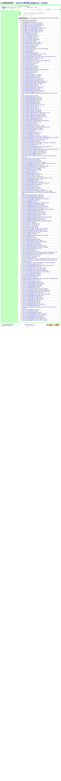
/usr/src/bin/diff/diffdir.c (28, 54)
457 (43, 262)
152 (41, 266)
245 (46, 152)
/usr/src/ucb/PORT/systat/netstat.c (30, 219)
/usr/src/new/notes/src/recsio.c (30, 157)
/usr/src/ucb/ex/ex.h (27, 224)
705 (39, 58)
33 (42, 127)
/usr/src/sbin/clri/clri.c (28, 178)
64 (45, 129)
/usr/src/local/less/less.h (28, 125)
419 (39, 79)
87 (37, 313)
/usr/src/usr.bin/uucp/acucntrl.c (30, 280)
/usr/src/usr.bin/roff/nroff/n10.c (30, 275)
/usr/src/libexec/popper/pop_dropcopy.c (32, 117)
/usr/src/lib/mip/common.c (29, 110)
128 (38, 233)
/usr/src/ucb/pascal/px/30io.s (29, 245)
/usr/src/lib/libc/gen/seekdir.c (29, 99)
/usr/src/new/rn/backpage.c (29, 168)
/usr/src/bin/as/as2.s (27, 46)
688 (22, 281)
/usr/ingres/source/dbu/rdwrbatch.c (31, 31)
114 (44, 200)
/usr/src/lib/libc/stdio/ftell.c (29, 108)
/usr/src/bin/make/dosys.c (28, 61)
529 (44, 92)
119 (43, 179)
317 (54, 254)
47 (42, 106)
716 (29, 281)
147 (40, 194)
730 (40, 139)
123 (41, 217)
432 (36, 46)
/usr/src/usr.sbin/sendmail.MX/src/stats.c (32, 316)
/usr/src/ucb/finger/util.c (28, 234)
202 (43, 95)
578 (40, 256)
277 (33, 53)
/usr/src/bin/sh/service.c (28, 65)
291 (42, 230)
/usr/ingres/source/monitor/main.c (30, 33)
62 (35, 133)
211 (50, 165)
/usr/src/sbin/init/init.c (28, 187)
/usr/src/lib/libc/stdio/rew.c (29, 109)
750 (41, 58)
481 (45, 56)
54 (37, 229)
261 (53, 157)
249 (43, 148)
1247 (38, 136)
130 (38, 44)
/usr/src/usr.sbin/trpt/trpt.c (29, 320)
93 (47, 129)
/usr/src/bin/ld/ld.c (27, 58)
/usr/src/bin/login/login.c (28, 59)
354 (36, 226)
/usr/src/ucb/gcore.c (27, 237)
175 (43, 160)
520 (42, 92)
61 (41, 32)
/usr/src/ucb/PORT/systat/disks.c (30, 212)
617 (37, 48)
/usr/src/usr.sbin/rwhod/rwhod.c (30, 314)
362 (47, 293)
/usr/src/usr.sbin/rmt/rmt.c (29, 313)
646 (39, 302)
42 (37, 97)
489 (35, 256)
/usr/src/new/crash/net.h (28, 147)
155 (46, 194)
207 (45, 95)
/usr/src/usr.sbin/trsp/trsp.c (29, 322)
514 (39, 92)
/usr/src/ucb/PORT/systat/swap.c (30, 221)
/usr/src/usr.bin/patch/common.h (30, 266)
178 (39, 311)
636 (47, 138)
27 (40, 106)
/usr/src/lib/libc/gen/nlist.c (29, 97)
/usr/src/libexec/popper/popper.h (30, 119)
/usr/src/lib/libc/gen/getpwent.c (30, 93)
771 (38, 46)
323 (27, 262)
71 (41, 82)
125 (46, 209)
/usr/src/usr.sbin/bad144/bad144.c (30, 292)
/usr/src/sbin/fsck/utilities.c (29, 185)
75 (41, 149)
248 (40, 230)
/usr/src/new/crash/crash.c (29, 144)
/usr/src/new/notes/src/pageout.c (30, 156)
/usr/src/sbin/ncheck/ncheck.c (29, 190)
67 (34, 66)
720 (46, 208)
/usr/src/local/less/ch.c (28, 123)
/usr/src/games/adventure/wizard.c (31, 82)
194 (35, 76)
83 (36, 35)
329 (40, 242)
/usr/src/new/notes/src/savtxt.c (30, 161)
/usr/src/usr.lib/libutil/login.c (29, 286)
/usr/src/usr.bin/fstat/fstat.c (29, 260)
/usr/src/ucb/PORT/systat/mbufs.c (30, 217)
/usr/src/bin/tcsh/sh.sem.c (28, 72)
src (21, 3)
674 (51, 255)
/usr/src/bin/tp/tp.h (27, 75)
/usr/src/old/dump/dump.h (29, 174)
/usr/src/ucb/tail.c (27, 253)
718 (44, 208)
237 (48, 157)
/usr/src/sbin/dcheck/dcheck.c (29, 179)
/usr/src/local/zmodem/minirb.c (30, 134)
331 (56, 254)
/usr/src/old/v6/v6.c (27, 177)
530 (39, 59)
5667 (57, 139)
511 (38, 256)
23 (40, 101)
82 (42, 80)
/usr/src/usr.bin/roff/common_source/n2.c (32, 271)
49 (39, 103)
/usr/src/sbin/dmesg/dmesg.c (29, 181)
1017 (48, 193)
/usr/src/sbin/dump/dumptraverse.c (31, 183)
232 (43, 254)
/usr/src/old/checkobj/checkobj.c (30, 172)
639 (34, 58)
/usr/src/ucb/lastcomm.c (28, 239)
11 (40, 88)
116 (46, 200)
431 (31, 262)
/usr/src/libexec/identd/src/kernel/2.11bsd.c (33, 114)
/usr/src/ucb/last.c (27, 238)
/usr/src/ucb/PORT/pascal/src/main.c (31, 207)
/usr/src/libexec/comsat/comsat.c (30, 112)
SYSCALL (28, 7)
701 (37, 72)
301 (41, 123)
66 (40, 27)
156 (40, 250)
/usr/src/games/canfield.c (28, 86)
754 (40, 281)
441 (35, 262)
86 (38, 148)
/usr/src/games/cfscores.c (28, 87)
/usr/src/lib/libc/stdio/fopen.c (29, 104)
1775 (55, 58)
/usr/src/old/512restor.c (28, 169)
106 (38, 170)
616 (40, 193)
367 (38, 189)
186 (45, 165)
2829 (49, 139)
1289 (49, 58)
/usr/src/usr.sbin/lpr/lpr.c (28, 302)
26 (40, 129)
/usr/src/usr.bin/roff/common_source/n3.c (32, 272)
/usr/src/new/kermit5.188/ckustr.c (30, 149)
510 (32, 255)
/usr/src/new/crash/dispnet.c (29, 146)
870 (39, 169)
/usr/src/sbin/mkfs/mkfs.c (28, 189)
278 (51, 95)
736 (35, 281)
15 (42, 26)
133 (38, 320)
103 (37, 59)
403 (43, 196)
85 (37, 41)
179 (39, 45)
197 (45, 216)
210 (43, 232)
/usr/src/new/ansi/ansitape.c (29, 143)
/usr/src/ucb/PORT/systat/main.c (30, 216)
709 (30, 263)
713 (27, 281)
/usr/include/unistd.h (27, 23)
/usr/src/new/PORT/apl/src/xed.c (30, 142)
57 (39, 168)
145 (44, 219)
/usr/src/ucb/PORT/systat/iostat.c (30, 215)
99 (42, 212)
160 (37, 65)
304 (54, 95)
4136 (50, 151)
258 (43, 221)
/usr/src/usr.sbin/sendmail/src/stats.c (31, 319)
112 (36, 123)
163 (43, 216)
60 (44, 106)
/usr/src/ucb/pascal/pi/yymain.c (30, 243)
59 (41, 292)
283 (50, 264)
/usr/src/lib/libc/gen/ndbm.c (29, 95)
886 (35, 236)
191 (47, 264)
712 (45, 193)
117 (36, 44)
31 (39, 78)
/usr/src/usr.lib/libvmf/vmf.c (29, 289)
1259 (41, 121)
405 (40, 233)
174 (40, 148)
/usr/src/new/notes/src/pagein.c (30, 153)
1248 (38, 307)
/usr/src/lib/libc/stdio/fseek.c (29, 106)
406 (39, 186)
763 (22, 310)
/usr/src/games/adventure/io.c (29, 79)
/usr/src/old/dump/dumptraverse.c (30, 176)
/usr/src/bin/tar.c (26, 67)
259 (39, 305)
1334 (45, 50)
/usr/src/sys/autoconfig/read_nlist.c (31, 200)
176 (41, 164)
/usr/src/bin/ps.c (26, 62)
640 (48, 223)
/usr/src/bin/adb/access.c (28, 35)
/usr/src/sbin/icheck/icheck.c (29, 186)
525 (53, 309)
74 (40, 80)
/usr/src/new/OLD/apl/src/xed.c (30, 139)
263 (42, 301)
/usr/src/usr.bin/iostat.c (28, 264)
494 (28, 255)
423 (37, 62)
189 (22, 195)
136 (42, 88)
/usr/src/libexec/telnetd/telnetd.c (30, 121)
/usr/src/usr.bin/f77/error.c (29, 258)
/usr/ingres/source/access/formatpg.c (31, 26)
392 (37, 54)
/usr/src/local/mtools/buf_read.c (30, 127)
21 (38, 101)
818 (42, 62)
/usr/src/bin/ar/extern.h (28, 42)
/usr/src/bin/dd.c (26, 52)
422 (41, 186)
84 (41, 298)
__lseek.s (43, 3)
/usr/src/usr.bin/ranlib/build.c (29, 267)
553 (34, 255)
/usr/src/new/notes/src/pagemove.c (31, 155)
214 (42, 131)
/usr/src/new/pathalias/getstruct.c (30, 165)
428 (29, 262)
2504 (47, 122)
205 (48, 185)
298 (46, 254)
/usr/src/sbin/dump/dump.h (29, 182)
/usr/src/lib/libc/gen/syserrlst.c (30, 100)
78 (42, 29)
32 (41, 89)
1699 (46, 139)
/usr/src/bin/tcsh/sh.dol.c (28, 70)
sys (37, 3)
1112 (43, 139)
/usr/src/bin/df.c (26, 53)
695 (42, 208)
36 (39, 153)
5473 (57, 151)
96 (44, 168)
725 (38, 135)
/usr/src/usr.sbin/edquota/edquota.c (31, 293)
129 (46, 237)
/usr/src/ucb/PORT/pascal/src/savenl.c (31, 209)
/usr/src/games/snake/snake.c (29, 92)
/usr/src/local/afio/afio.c (28, 122)
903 (41, 169)
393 (39, 177)
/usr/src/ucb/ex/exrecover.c (29, 233)
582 (37, 57)
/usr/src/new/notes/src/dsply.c (29, 152)
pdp (33, 3)
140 (36, 63)
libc (29, 3)
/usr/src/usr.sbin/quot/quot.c (29, 311)
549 (45, 233)
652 (36, 58)
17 (38, 168)
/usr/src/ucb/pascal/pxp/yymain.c (30, 249)
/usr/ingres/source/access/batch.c (30, 24)
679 (43, 193)
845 (43, 58)
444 (37, 262)
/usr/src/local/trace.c (27, 133)
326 (35, 57)
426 (33, 256)
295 (52, 179)
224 (40, 254)
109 (42, 31)
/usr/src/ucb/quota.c (27, 251)
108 (33, 67)
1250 (46, 58)
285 (52, 165)
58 (33, 57)
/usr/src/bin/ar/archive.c (28, 40)
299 (33, 52)
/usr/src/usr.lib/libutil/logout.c (29, 288)
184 (40, 220)
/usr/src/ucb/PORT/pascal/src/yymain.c (32, 211)
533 (24, 263)
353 (22, 255)
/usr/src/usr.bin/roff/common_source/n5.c (32, 273)
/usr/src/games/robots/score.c (29, 91)
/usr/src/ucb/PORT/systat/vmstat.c (30, 223)
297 (37, 290)
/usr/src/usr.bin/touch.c (28, 279)
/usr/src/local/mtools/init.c (29, 130)
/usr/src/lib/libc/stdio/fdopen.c (30, 103)
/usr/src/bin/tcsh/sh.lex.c (28, 71)
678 (56, 280)
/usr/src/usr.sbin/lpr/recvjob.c (29, 305)
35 (40, 156)
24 (33, 74)
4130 (47, 151)
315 (38, 130)
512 (54, 262)
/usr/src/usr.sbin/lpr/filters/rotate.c (30, 296)
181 (46, 118)
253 (39, 285)
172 (41, 160)
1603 (46, 71)
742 (46, 144)
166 (49, 194)
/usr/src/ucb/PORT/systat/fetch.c (30, 213)
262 (40, 93)
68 (35, 23)
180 (43, 152)
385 (47, 230)
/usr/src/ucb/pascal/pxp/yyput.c (30, 250)
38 (41, 153)
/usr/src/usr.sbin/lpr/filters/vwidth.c (31, 301)
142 (39, 303)
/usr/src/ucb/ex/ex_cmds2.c (29, 225)
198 (41, 33)
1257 (36, 67)
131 (39, 37)
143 (38, 194)
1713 (52, 58)
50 (43, 199)
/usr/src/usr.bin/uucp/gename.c (30, 283)
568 (43, 84)
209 (42, 157)
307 (48, 254)
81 (36, 237)
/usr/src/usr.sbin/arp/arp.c (28, 290)
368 (35, 224)
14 (37, 258)
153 (40, 134)
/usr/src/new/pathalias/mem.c (29, 166)
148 (45, 213)
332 (22, 96)
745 (37, 70)
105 (43, 166)
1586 (40, 71)
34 (42, 83)
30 (37, 69)
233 (43, 116)
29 (40, 83)
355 (39, 190)
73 (34, 75)
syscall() (39, 10)
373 (36, 177)
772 (49, 144)
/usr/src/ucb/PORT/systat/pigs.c (30, 220)
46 (39, 105)
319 (47, 148)
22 (39, 164)
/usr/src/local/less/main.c (28, 126)
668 (49, 255)
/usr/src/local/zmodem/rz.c (29, 135)
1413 (37, 71)
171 (41, 119)
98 (43, 292)
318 (40, 130)
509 (52, 262)
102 (43, 213)
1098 (51, 193)
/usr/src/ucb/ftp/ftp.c (27, 236)
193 (39, 289)
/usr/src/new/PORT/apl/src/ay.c (30, 140)
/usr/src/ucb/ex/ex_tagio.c (29, 229)
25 (39, 99)
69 (36, 39)
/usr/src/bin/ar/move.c (28, 44)
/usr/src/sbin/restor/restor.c (29, 193)
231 (35, 62)
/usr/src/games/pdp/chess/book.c (30, 89)
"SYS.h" (28, 6)
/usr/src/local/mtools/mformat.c (30, 131)
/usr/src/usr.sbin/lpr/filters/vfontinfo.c (31, 300)
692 (40, 144)
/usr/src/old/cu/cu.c (27, 173)
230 (38, 230)
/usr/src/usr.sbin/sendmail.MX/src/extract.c (33, 315)
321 (37, 40)
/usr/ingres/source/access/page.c (30, 27)
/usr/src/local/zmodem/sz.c (29, 136)
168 (37, 45)
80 (41, 118)
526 (40, 84)
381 (40, 189)
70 (40, 181)
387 (37, 228)
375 (46, 309)
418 (43, 56)
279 (45, 148)
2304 (45, 122)
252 (51, 260)
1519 (40, 86)
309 (50, 254)
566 (39, 62)
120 (36, 37)
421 (44, 207)
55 (40, 165)
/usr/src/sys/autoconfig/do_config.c (31, 199)
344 (26, 159)
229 (41, 116)
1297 (55, 144)
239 (49, 95)
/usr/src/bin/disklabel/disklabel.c (30, 56)
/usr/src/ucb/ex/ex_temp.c (29, 230)
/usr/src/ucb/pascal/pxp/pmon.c (30, 247)
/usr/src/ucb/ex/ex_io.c (28, 226)
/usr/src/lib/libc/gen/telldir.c (29, 101)
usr (17, 3)
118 (41, 237)
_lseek (3, 8)
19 (39, 166)
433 (47, 273)
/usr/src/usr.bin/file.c (27, 259)
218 (42, 293)
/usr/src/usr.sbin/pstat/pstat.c (29, 309)
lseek (31, 7)
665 (54, 280)
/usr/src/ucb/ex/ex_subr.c (28, 228)
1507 (38, 86)
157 (45, 322)
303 (45, 230)
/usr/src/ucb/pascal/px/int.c (29, 246)
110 (44, 117)
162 (46, 211)
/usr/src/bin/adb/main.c (28, 36)
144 (43, 249)
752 (47, 233)
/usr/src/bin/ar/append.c (28, 39)
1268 (52, 144)
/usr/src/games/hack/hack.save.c (30, 88)
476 (49, 262)
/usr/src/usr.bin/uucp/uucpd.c (29, 285)
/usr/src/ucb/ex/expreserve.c (29, 232)
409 (40, 163)
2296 (42, 122)
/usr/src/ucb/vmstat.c (27, 254)
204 (41, 24)
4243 (54, 151)
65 (36, 36)
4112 (45, 151)
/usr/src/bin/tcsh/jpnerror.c (29, 69)
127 (44, 237)
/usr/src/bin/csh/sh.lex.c (28, 50)
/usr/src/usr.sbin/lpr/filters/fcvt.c (30, 294)
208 (39, 76)
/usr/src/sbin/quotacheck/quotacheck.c (31, 191)
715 (39, 143)
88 (37, 87)
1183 (37, 50)
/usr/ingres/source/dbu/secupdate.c (31, 32)
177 (44, 264)
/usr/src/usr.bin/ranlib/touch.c (29, 268)
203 (47, 165)
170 (38, 61)
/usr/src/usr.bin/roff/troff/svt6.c (30, 276)
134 (41, 112)
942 (39, 122)
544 (38, 113)
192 (40, 260)
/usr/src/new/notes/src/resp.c (29, 160)
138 (39, 234)
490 (26, 255)
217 (44, 320)
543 (42, 59)
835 (44, 62)
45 (36, 42)
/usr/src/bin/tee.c (26, 74)
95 (44, 319)
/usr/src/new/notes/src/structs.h (30, 163)
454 (41, 262)
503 (43, 233)
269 (48, 114)
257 (38, 123)
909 (40, 57)
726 (33, 281)
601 (39, 226)
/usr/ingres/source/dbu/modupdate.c (31, 29)
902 (46, 62)
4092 (42, 151)
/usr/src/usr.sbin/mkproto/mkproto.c (31, 306)
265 (40, 314)
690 (38, 144)
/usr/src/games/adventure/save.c (30, 80)
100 (49, 129)
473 (47, 262)
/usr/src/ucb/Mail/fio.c (28, 203)
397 (49, 293)
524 (39, 277)
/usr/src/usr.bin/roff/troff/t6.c (29, 277)
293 (44, 293)
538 (44, 223)
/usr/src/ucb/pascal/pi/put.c (29, 242)
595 (35, 173)
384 (40, 146)
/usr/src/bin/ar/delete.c (28, 41)
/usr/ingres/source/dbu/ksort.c (29, 28)
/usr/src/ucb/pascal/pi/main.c (29, 241)
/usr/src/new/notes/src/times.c (29, 164)
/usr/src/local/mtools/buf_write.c (30, 129)
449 (48, 309)
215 (42, 280)
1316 (40, 50)
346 (45, 272)
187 (55, 194)
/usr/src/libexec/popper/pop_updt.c (31, 118)
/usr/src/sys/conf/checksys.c (29, 202)
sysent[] (48, 10)
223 (46, 320)
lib (25, 3)
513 (40, 276)
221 (44, 157)
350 (45, 280)
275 (39, 202)
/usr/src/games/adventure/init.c (30, 78)
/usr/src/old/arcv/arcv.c (28, 170)
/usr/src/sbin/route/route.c (29, 194)
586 (52, 280)
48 (38, 146)
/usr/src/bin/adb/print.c (28, 37)
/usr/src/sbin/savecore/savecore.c (30, 196)
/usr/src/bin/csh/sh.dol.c (28, 48)
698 (25, 281)
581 (38, 187)
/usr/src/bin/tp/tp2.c (27, 76)
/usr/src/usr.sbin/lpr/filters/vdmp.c (30, 298)
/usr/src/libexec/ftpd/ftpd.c (29, 113)
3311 (52, 139)
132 (42, 27)
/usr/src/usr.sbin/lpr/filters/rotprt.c (30, 297)
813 (45, 270)
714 (55, 309)
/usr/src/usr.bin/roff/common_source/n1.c (32, 270)
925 (49, 62)
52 (36, 74)
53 (36, 125)
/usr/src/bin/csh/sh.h (27, 49)
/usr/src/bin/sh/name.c (28, 63)
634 (41, 255)
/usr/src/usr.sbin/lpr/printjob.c (29, 303)
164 (38, 63)
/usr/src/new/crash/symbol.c (29, 148)
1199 (44, 169)
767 (24, 310)
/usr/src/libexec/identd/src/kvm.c (30, 116)
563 (39, 28)
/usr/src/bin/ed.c (26, 57)
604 (40, 113)
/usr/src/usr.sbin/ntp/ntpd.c (29, 307)
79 (43, 29)
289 (52, 264)
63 (35, 187)
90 (38, 245)
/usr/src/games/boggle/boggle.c (30, 84)
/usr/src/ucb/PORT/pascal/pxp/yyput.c (31, 206)
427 (35, 49)
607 (44, 138)
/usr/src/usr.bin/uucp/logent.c (29, 284)
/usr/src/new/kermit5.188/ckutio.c (30, 151)
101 (44, 118)
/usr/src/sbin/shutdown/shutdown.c (31, 198)
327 (38, 242)
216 (41, 172)
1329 (43, 50)
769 (36, 169)
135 (46, 114)
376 (47, 272)
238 (39, 241)
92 (33, 62)
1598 (43, 71)
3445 (54, 139)
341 (41, 56)
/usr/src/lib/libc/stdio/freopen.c (30, 105)
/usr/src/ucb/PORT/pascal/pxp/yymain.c (32, 204)
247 (41, 221)
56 (45, 83)
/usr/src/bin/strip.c (27, 66)
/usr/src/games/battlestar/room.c (30, 83)
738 (44, 144)
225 (45, 220)
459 (50, 309)
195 (52, 267)
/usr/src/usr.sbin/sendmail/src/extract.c (31, 318)
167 (41, 95)
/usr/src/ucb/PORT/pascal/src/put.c (31, 208)
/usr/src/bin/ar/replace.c (28, 45)
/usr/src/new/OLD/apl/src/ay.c (30, 138)
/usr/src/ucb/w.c (26, 256)
